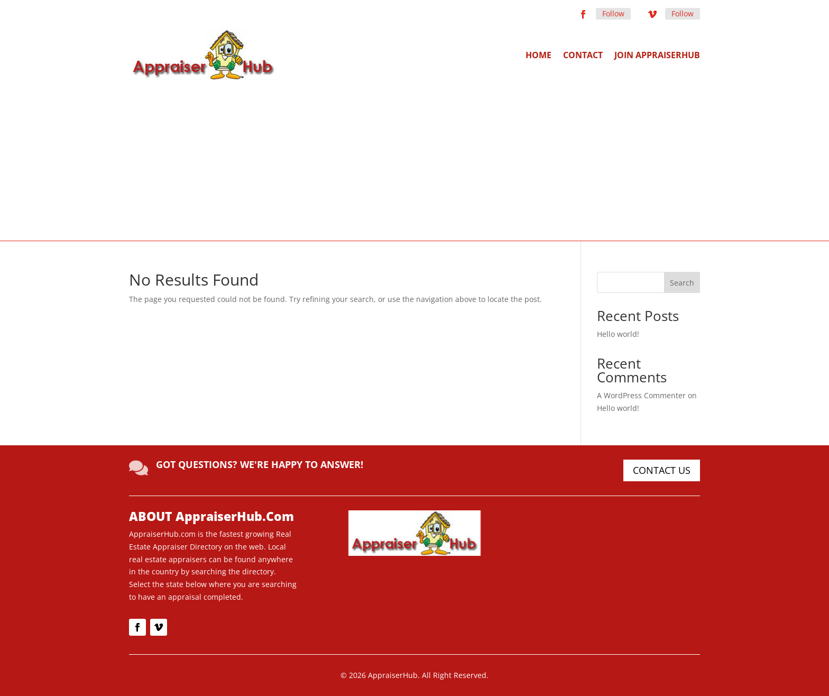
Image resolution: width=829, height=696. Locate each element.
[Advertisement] (414, 160)
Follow (613, 13)
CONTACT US (661, 470)
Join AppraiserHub (657, 55)
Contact (583, 55)
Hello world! (618, 334)
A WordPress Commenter (641, 395)
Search (682, 283)
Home (538, 55)
